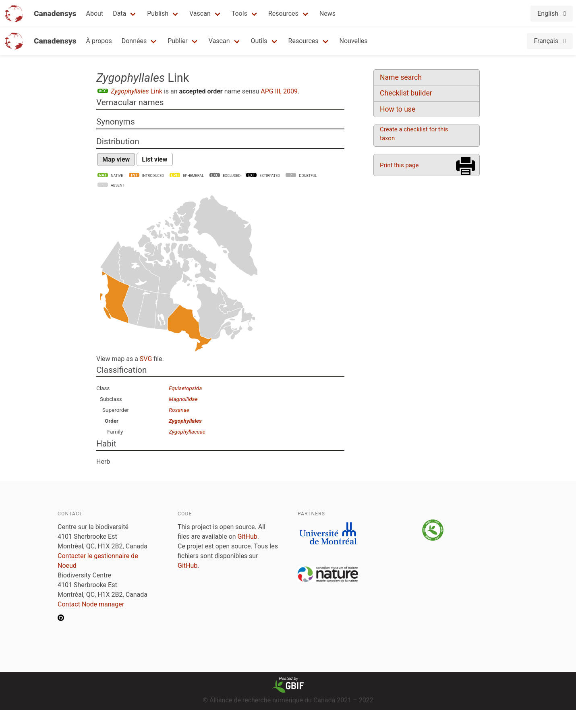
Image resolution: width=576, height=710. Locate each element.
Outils (259, 41)
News (327, 13)
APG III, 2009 (279, 91)
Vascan (200, 13)
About (95, 13)
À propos (99, 41)
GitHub (247, 536)
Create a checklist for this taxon (414, 134)
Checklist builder (406, 93)
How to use (397, 109)
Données (134, 41)
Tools (239, 13)
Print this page (399, 165)
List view (154, 159)
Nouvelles (354, 41)
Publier (178, 41)
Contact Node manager (91, 604)
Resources (283, 13)
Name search (401, 77)
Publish (157, 13)
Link (136, 91)
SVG (146, 359)
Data (119, 13)
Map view (116, 159)
